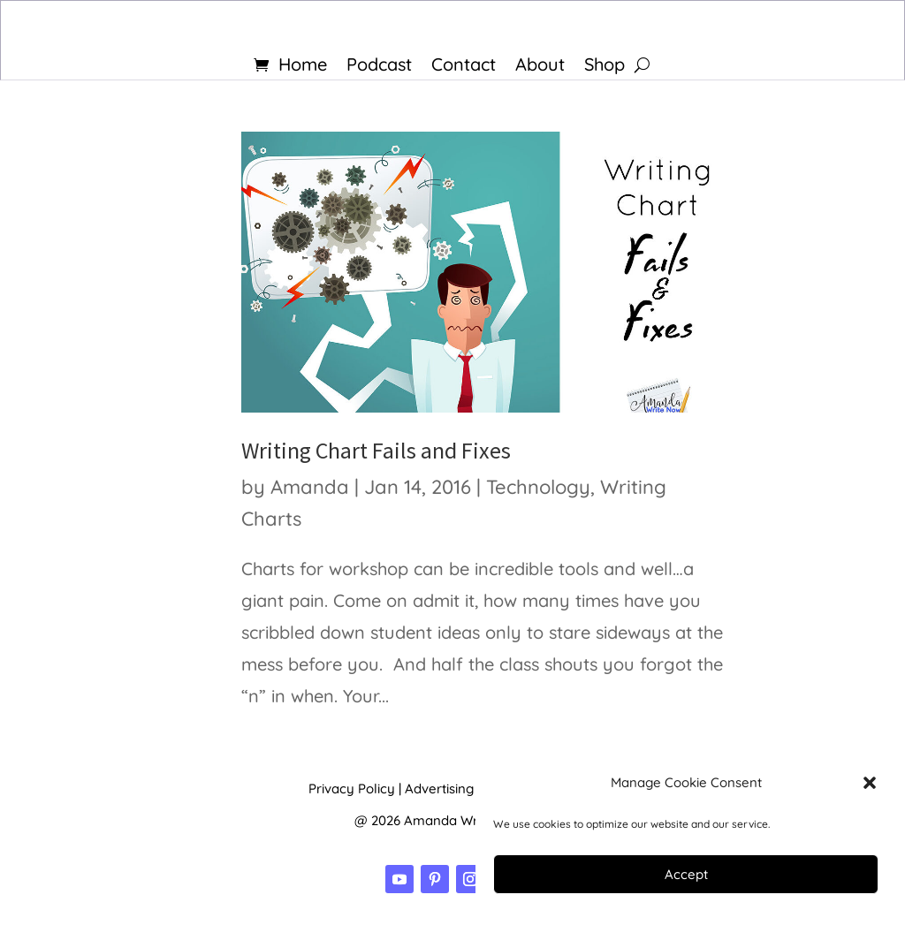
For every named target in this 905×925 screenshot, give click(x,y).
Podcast (379, 66)
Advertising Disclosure (473, 788)
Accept (686, 874)
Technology (538, 486)
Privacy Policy (351, 788)
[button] (869, 783)
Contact (463, 66)
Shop (604, 66)
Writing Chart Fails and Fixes (376, 450)
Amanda (309, 486)
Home (302, 66)
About (540, 66)
